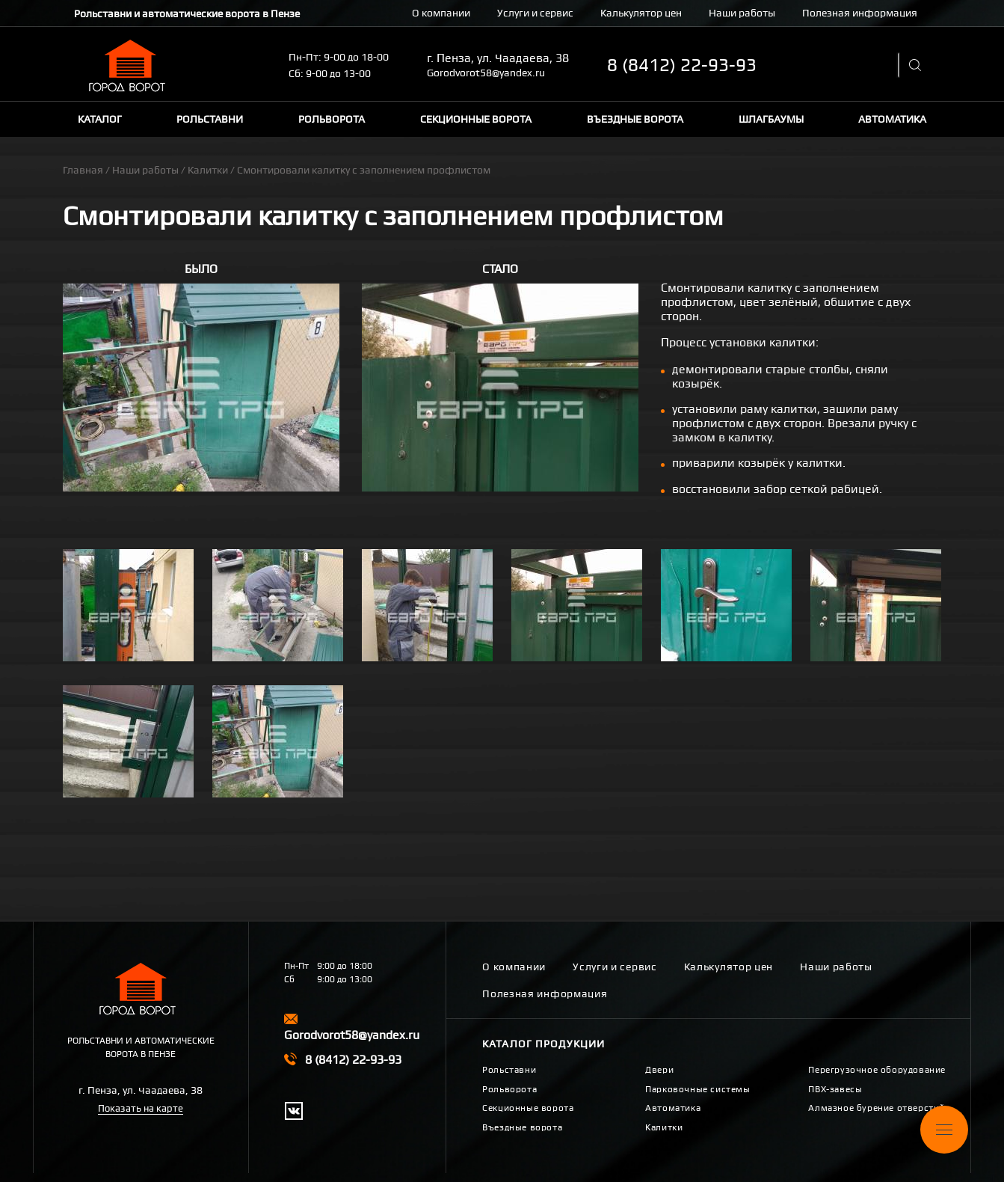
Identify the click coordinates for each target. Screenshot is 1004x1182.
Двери (659, 1070)
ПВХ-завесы (835, 1089)
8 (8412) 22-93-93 (682, 65)
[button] (201, 388)
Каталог (100, 119)
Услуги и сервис (535, 13)
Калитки (208, 170)
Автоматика (892, 119)
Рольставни (209, 119)
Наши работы (742, 13)
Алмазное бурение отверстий (876, 1108)
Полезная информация (859, 13)
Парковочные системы (697, 1089)
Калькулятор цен (641, 13)
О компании (441, 13)
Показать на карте (140, 1108)
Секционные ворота (476, 119)
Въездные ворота (635, 119)
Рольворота (331, 119)
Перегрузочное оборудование (877, 1070)
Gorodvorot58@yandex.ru (486, 73)
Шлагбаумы (771, 119)
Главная (83, 170)
